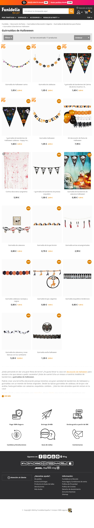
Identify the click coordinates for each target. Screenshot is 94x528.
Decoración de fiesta (17, 24)
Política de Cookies (69, 486)
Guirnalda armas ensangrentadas (77, 245)
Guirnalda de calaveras (16, 245)
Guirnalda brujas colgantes (47, 299)
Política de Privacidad (69, 484)
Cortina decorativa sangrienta (16, 192)
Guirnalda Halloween (47, 138)
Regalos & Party (50, 17)
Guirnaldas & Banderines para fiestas (67, 24)
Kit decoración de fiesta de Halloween (77, 139)
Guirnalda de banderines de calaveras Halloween (77, 193)
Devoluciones (39, 486)
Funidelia (5, 24)
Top (88, 17)
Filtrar (7, 37)
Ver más (7, 396)
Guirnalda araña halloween (47, 352)
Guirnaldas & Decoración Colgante (39, 24)
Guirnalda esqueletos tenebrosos (77, 299)
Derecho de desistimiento (71, 489)
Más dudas (38, 489)
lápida (51, 393)
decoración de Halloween (77, 372)
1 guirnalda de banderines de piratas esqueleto (47, 193)
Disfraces (22, 17)
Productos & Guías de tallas (44, 484)
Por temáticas (8, 17)
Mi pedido (38, 479)
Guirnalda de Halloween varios (16, 84)
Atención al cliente (17, 477)
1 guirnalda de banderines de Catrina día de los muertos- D (77, 85)
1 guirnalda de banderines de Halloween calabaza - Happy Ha (17, 139)
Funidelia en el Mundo (70, 479)
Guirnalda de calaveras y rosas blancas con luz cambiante (16, 353)
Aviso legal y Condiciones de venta (74, 481)
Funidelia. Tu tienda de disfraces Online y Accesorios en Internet (11, 11)
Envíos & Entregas (40, 481)
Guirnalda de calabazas (47, 84)
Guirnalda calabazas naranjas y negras (16, 300)
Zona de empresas (68, 492)
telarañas (38, 393)
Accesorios (35, 17)
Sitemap (65, 494)
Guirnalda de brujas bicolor (47, 245)
